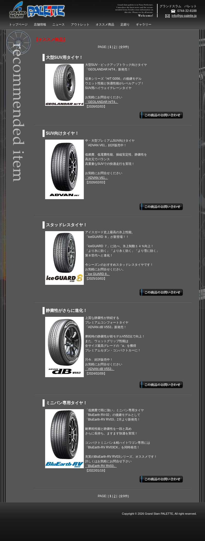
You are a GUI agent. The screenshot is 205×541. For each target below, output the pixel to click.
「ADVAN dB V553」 (99, 369)
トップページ (18, 24)
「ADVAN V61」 (96, 178)
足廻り (125, 24)
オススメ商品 (105, 24)
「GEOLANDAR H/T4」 (101, 102)
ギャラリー (143, 24)
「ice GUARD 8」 (97, 274)
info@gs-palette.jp (181, 16)
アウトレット (80, 24)
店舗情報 (40, 24)
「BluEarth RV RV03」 (101, 466)
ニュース (58, 24)
